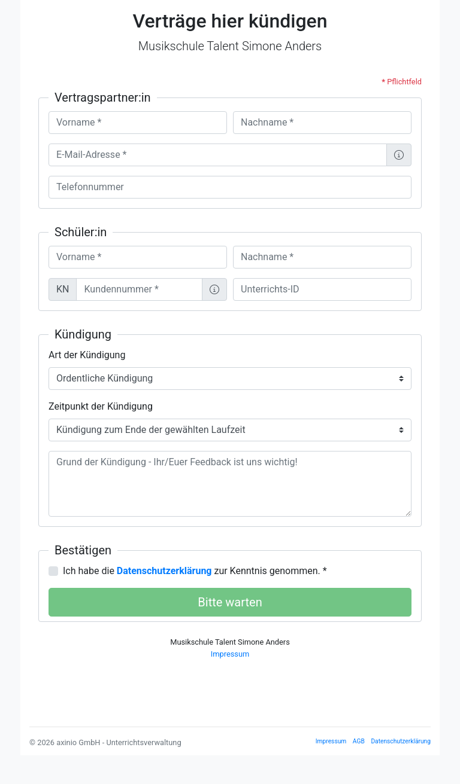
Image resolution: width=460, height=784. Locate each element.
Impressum (230, 653)
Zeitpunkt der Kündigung (101, 406)
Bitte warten (230, 602)
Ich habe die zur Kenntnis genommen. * (195, 570)
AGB (359, 741)
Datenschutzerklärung (401, 741)
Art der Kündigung (87, 355)
